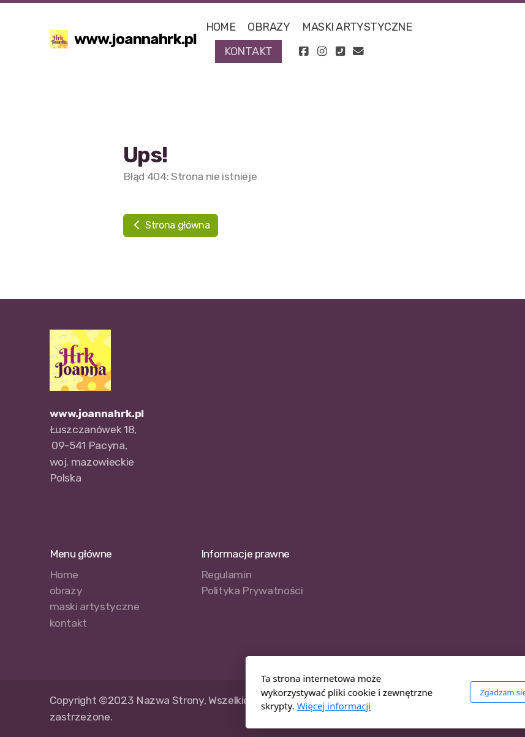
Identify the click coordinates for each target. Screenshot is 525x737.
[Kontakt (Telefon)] (340, 51)
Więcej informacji (198, 706)
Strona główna (170, 225)
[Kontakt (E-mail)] (358, 51)
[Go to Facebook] (303, 51)
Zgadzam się (367, 692)
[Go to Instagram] (321, 51)
